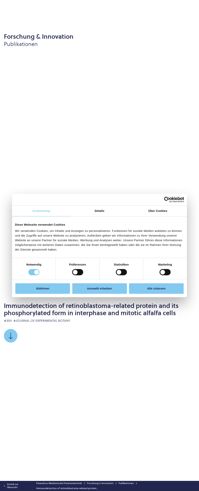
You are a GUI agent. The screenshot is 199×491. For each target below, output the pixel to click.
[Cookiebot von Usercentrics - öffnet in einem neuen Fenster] (167, 200)
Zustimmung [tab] (41, 210)
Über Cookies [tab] (157, 210)
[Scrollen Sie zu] (10, 336)
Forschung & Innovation (100, 483)
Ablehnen (42, 288)
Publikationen (126, 483)
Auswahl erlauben (99, 288)
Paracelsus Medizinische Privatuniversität (59, 483)
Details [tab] (99, 210)
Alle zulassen (156, 288)
